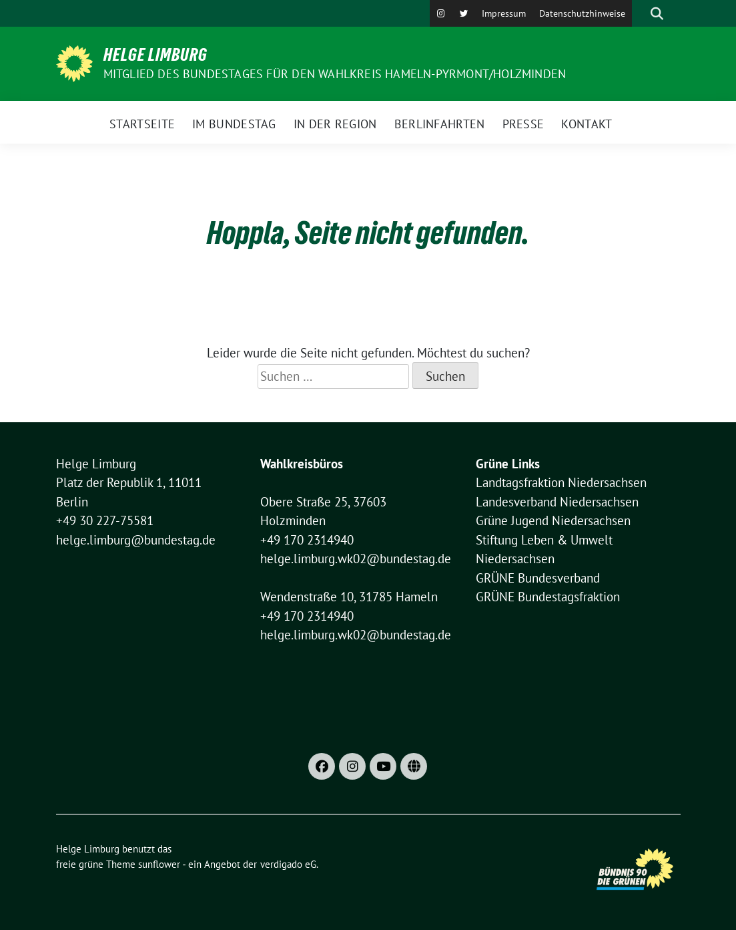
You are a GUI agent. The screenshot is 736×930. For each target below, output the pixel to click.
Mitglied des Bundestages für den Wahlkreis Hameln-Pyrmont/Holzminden (335, 74)
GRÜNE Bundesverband (538, 578)
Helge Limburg (155, 55)
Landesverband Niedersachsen (557, 502)
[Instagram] (441, 13)
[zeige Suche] (657, 13)
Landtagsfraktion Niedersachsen (561, 482)
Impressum (504, 13)
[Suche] (638, 13)
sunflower (159, 864)
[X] (463, 13)
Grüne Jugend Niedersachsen (553, 520)
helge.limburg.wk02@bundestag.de (355, 559)
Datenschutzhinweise (582, 13)
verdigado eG (288, 864)
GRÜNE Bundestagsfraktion (548, 597)
